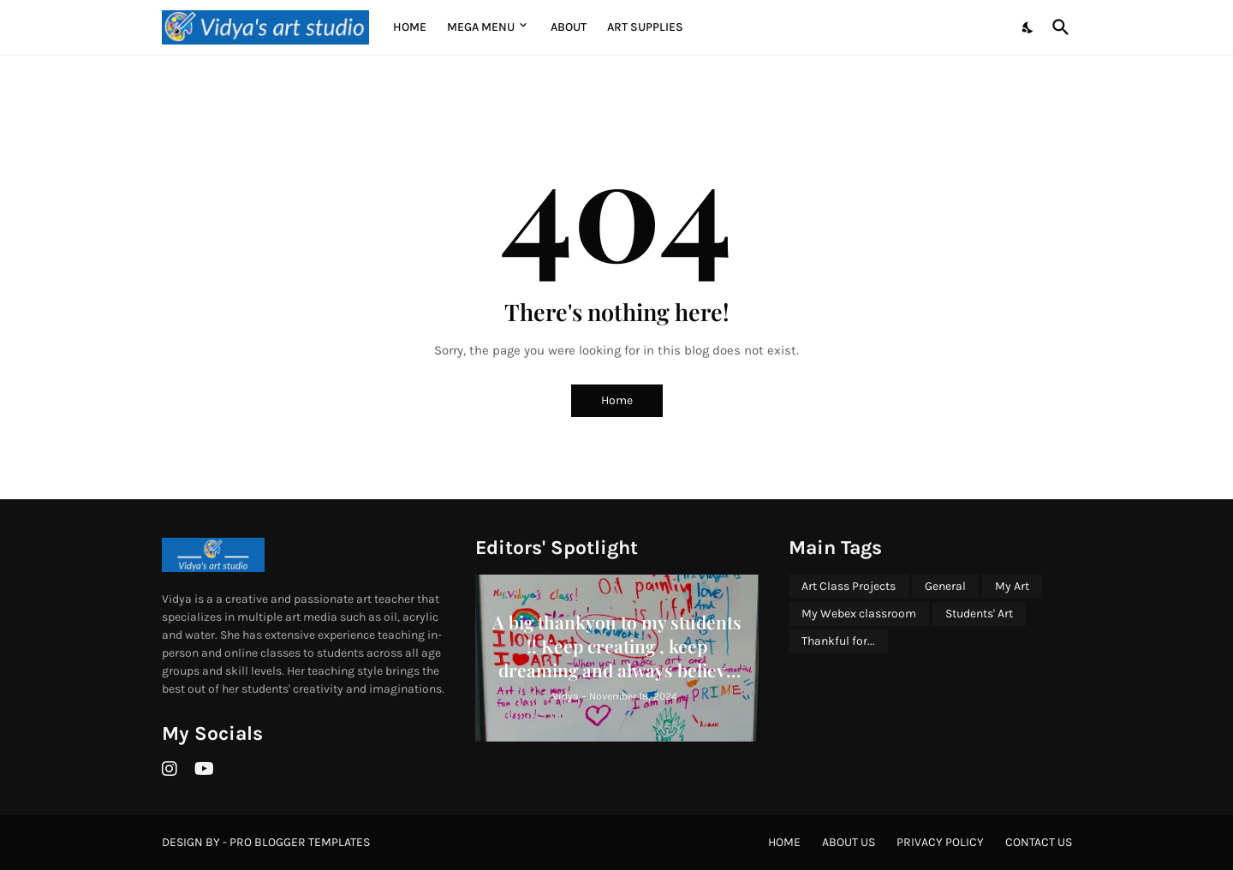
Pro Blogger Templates (299, 842)
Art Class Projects (848, 586)
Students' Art (979, 613)
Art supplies (645, 27)
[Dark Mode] (1028, 27)
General (945, 586)
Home (409, 27)
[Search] (1057, 27)
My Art (1012, 586)
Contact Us (1038, 842)
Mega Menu (481, 27)
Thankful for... (838, 641)
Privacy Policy (940, 842)
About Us (848, 842)
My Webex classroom (858, 613)
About (569, 27)
